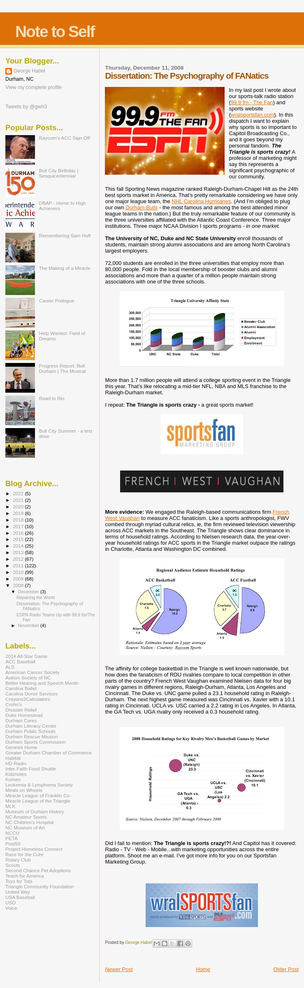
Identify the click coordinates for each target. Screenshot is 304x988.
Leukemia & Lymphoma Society (39, 784)
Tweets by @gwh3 (26, 107)
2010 (19, 572)
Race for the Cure (24, 854)
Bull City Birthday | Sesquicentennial (59, 173)
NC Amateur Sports (26, 816)
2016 (19, 533)
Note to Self (55, 31)
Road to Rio (52, 398)
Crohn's (13, 704)
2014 (19, 545)
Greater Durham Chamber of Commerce (48, 752)
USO (10, 902)
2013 (19, 552)
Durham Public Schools (30, 731)
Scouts (12, 865)
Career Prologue (56, 300)
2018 (19, 519)
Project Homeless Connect (34, 849)
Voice (11, 908)
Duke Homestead (24, 715)
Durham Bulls (141, 207)
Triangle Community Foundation (39, 886)
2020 (19, 506)
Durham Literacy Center (30, 725)
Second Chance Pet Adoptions (38, 870)
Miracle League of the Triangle (37, 800)
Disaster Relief (21, 709)
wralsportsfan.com (252, 115)
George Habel (29, 71)
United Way (17, 891)
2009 (19, 578)
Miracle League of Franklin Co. (38, 795)
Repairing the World (35, 597)
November (29, 625)
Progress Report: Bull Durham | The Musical (62, 368)
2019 (19, 513)
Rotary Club (18, 859)
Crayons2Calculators (27, 699)
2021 (19, 500)
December (29, 591)
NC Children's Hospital (29, 822)
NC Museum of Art (25, 827)
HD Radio (15, 763)
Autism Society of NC (28, 677)
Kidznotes (15, 774)
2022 (19, 493)
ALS (9, 667)
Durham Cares (21, 720)
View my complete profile (33, 87)
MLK (10, 806)
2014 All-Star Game (26, 656)
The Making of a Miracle (65, 268)
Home (203, 969)
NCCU (12, 833)
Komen (13, 779)
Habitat (13, 758)
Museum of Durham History (34, 811)
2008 (19, 585)
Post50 (12, 843)
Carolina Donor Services (31, 693)
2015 (19, 539)
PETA (11, 838)
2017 (19, 526)
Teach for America (24, 875)
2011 (19, 565)
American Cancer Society (32, 672)
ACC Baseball (20, 661)
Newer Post (118, 969)
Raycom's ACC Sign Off (64, 137)
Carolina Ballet (21, 688)
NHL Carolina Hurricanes (201, 201)
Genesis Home (21, 747)
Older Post (286, 969)
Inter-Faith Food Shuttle (30, 768)
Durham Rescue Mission (31, 736)
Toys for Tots (18, 881)
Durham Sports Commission (35, 742)
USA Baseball (20, 897)
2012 (19, 559)
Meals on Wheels (23, 790)
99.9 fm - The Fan (252, 102)
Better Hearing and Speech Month (41, 683)
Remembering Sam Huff (65, 235)
